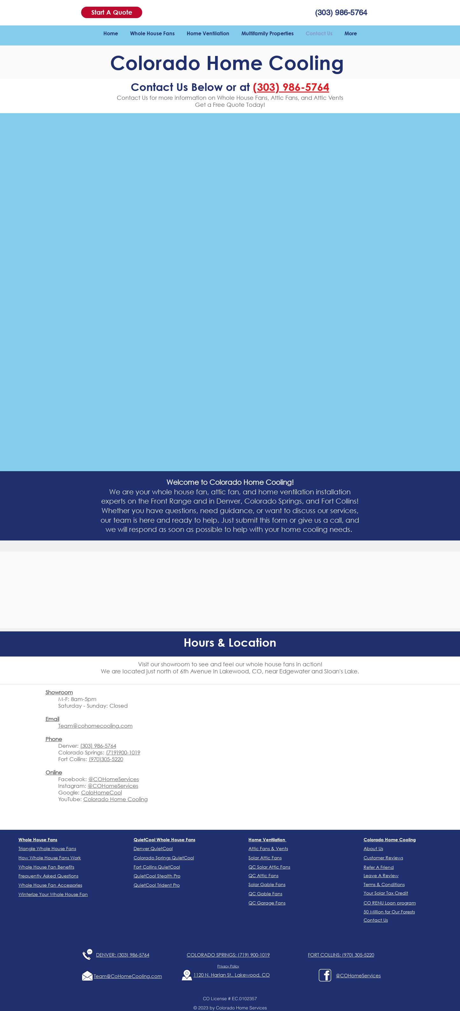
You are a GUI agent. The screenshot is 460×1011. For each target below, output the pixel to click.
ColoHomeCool (101, 792)
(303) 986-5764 (98, 745)
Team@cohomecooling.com (95, 725)
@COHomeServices (113, 779)
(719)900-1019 (123, 752)
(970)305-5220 (106, 759)
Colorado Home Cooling (115, 799)
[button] (111, 12)
